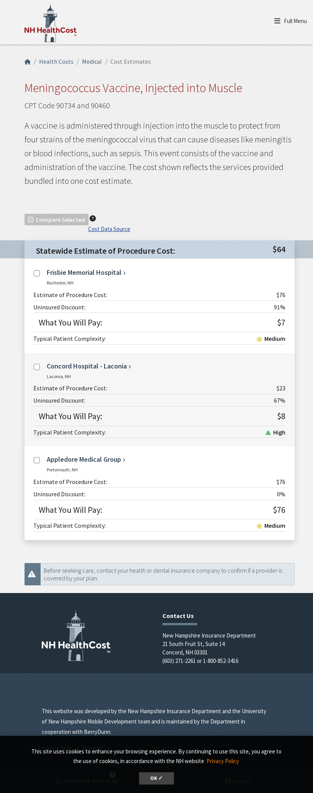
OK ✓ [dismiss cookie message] (156, 778)
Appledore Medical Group (84, 459)
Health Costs (56, 61)
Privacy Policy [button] (222, 761)
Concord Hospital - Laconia (87, 366)
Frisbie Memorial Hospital (84, 272)
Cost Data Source (109, 229)
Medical (92, 61)
